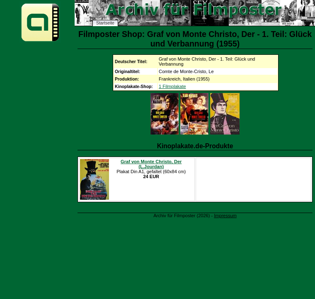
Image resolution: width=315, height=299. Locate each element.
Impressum (225, 215)
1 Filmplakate (172, 86)
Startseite (105, 23)
